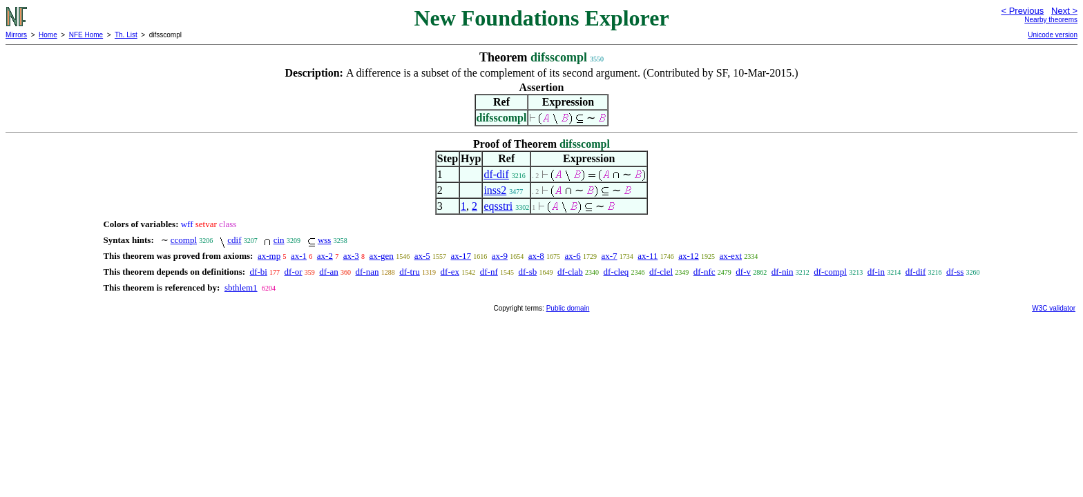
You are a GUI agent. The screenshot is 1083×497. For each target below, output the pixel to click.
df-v (743, 271)
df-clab (570, 271)
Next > (1064, 11)
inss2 (494, 190)
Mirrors (16, 35)
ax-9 (500, 256)
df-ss (955, 271)
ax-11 (648, 256)
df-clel (661, 271)
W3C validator (1053, 308)
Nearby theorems (1050, 19)
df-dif (495, 174)
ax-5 (422, 256)
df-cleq (616, 271)
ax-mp (269, 256)
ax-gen (382, 256)
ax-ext (731, 256)
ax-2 (325, 256)
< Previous (1022, 11)
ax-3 (351, 256)
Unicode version (1052, 35)
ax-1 (299, 256)
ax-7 (609, 256)
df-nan (367, 271)
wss (325, 240)
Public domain (568, 308)
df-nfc (704, 271)
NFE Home (86, 35)
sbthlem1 (241, 287)
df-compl (830, 271)
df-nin (782, 271)
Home (48, 35)
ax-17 (460, 256)
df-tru (409, 271)
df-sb (528, 271)
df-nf (489, 271)
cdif (234, 240)
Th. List (126, 35)
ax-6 (573, 256)
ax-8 (536, 256)
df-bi (258, 271)
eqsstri (497, 206)
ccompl (184, 240)
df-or (294, 271)
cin (279, 240)
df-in (876, 271)
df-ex (450, 271)
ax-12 (688, 256)
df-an (328, 271)
